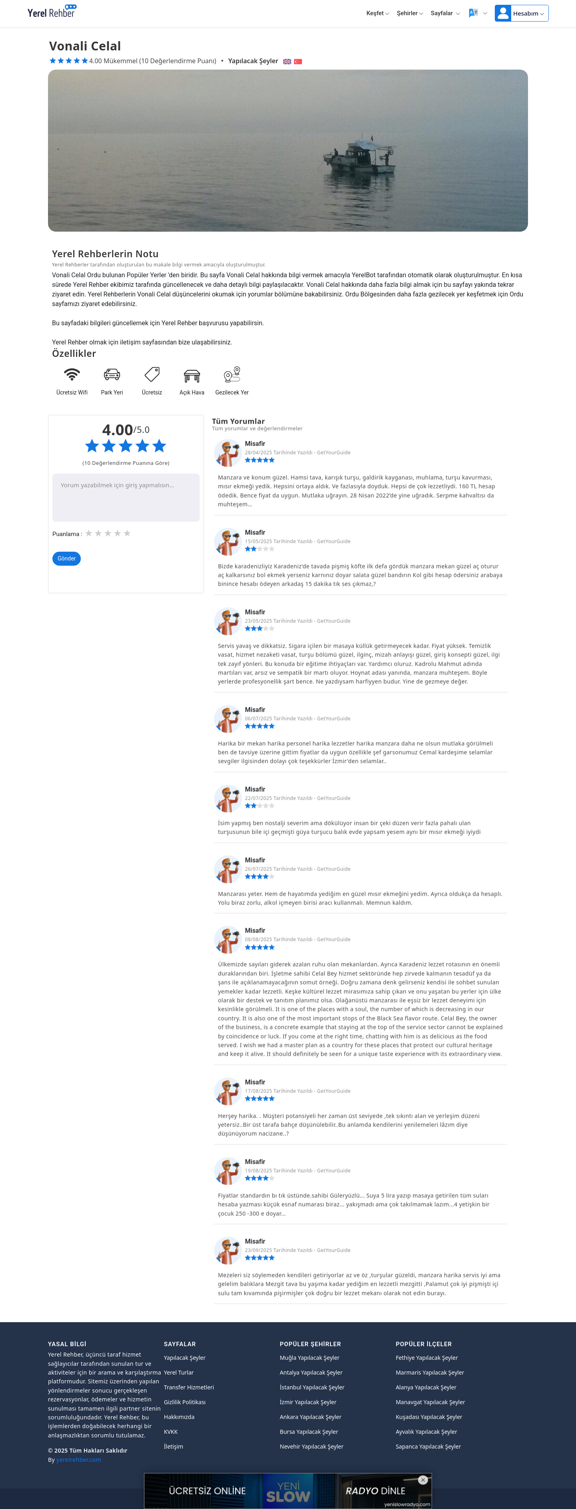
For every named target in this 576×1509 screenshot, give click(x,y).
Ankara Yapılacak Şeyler (311, 1417)
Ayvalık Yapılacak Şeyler (426, 1431)
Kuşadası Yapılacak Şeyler (429, 1417)
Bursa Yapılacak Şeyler (309, 1431)
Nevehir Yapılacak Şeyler (312, 1446)
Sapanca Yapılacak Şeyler (428, 1446)
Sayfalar (445, 13)
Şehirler (410, 13)
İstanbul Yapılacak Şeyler (312, 1387)
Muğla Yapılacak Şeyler (310, 1357)
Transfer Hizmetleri (189, 1387)
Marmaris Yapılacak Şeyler (430, 1372)
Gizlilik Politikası (185, 1402)
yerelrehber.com (78, 1459)
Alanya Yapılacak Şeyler (426, 1387)
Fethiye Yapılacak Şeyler (427, 1357)
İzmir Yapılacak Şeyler (308, 1402)
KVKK (171, 1431)
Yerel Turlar (179, 1372)
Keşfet (378, 13)
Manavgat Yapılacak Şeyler (430, 1402)
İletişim (173, 1446)
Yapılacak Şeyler (253, 60)
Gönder (67, 559)
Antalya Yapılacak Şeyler (311, 1372)
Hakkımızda (179, 1417)
